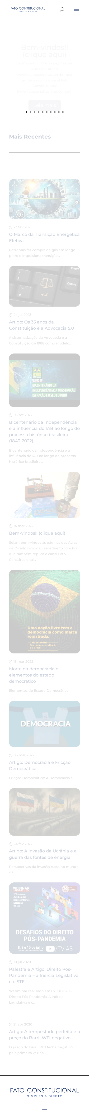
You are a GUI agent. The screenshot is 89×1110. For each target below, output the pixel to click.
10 (63, 112)
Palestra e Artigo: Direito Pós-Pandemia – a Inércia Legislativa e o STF (44, 975)
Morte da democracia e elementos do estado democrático (33, 675)
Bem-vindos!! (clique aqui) (37, 533)
